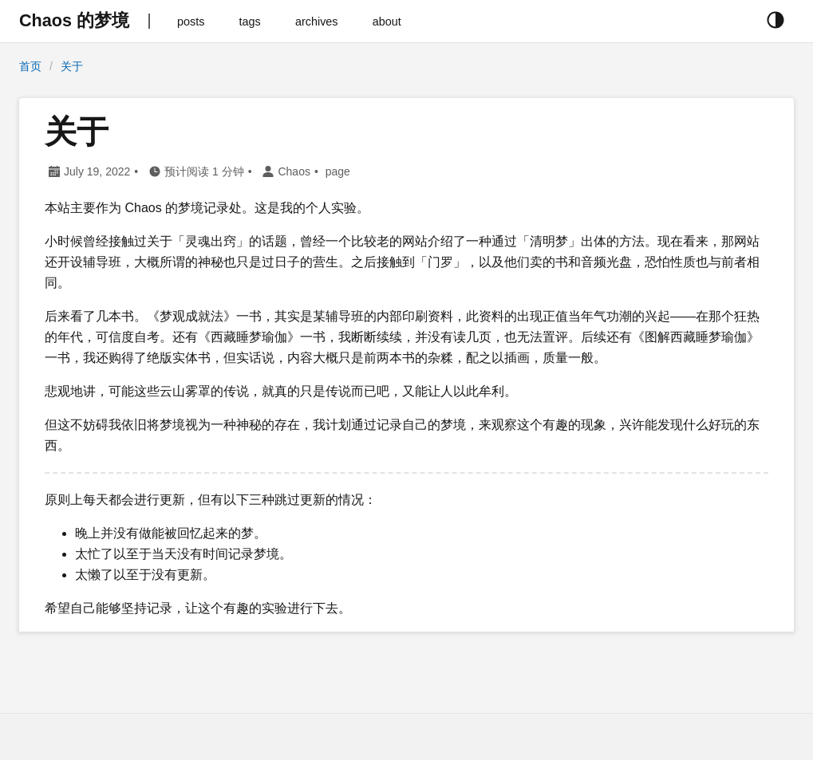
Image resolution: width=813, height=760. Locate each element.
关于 (72, 66)
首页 (30, 66)
